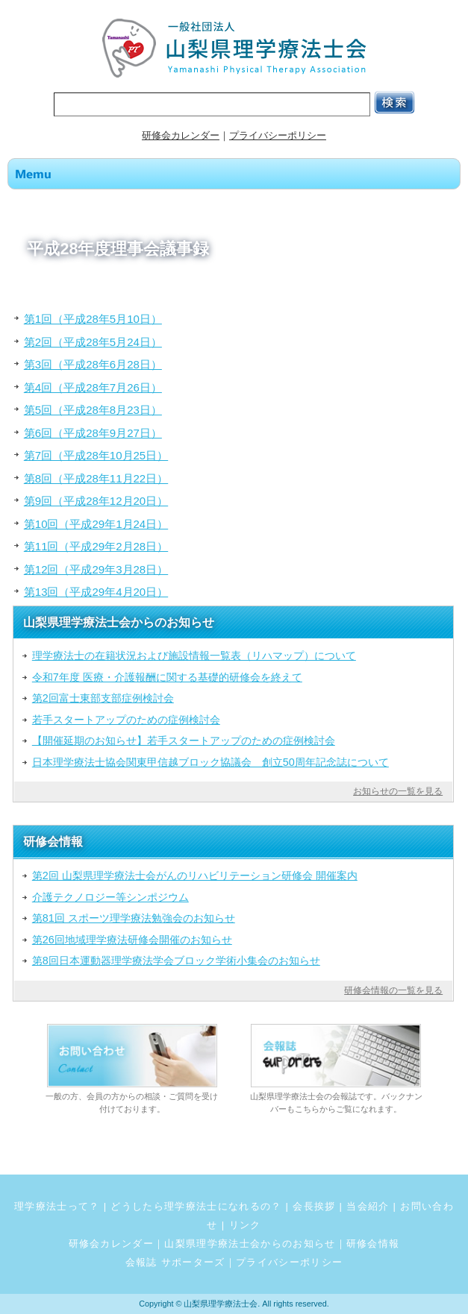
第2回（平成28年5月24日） (93, 342)
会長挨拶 (314, 1206)
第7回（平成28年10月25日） (96, 455)
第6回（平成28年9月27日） (93, 433)
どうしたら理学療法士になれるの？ (195, 1206)
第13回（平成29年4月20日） (96, 591)
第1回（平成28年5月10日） (93, 318)
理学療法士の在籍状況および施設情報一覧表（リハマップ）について (194, 655)
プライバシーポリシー (277, 135)
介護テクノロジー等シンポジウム (110, 897)
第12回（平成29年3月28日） (96, 569)
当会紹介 (367, 1206)
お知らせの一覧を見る (398, 791)
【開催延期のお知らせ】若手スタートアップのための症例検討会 (183, 740)
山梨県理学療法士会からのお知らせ (249, 1243)
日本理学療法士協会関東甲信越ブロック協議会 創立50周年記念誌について (210, 762)
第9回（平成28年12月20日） (96, 500)
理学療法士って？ (57, 1206)
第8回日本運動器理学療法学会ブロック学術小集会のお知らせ (176, 960)
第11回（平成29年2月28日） (96, 546)
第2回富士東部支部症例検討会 (103, 698)
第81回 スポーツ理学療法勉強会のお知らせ (133, 918)
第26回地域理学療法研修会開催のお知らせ (132, 940)
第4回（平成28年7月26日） (93, 387)
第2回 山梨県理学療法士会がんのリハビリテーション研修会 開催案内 (195, 875)
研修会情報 (373, 1243)
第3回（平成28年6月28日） (93, 364)
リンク (245, 1224)
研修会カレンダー (180, 135)
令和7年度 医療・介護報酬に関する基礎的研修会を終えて (167, 677)
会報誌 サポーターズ (175, 1262)
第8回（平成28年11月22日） (96, 478)
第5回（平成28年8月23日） (93, 409)
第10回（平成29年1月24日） (96, 524)
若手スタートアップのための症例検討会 (126, 720)
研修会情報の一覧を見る (393, 990)
